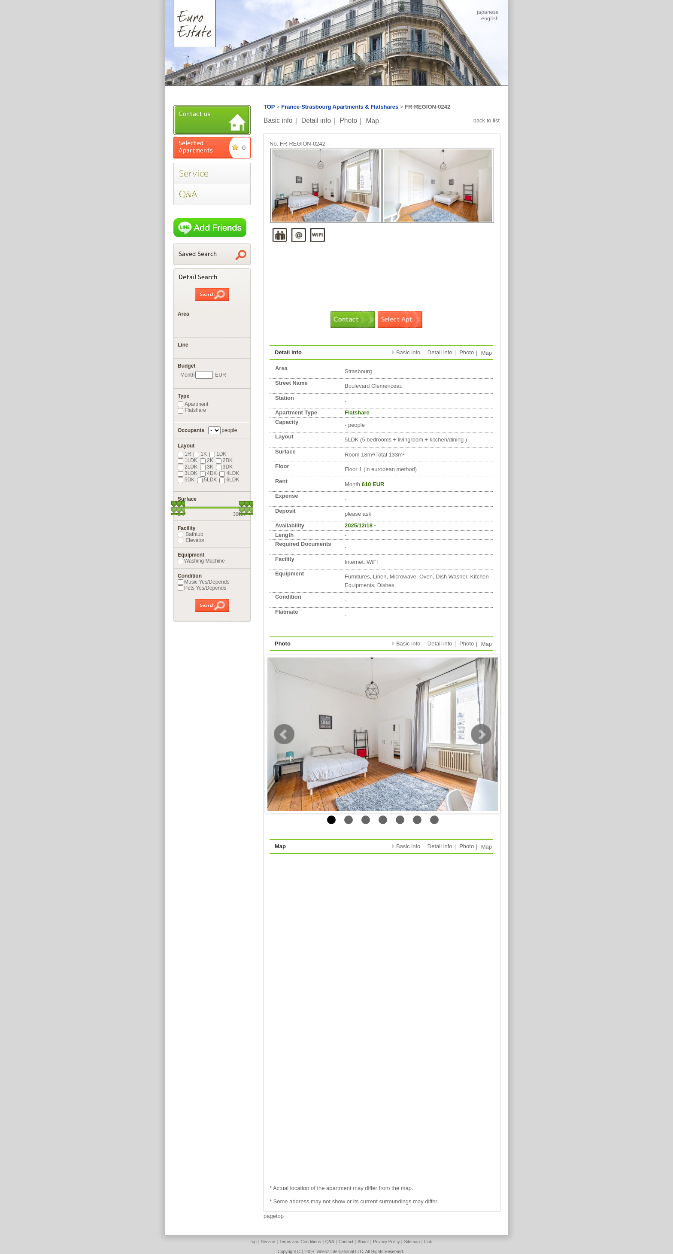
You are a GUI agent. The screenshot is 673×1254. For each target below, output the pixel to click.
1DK (217, 454)
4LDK (229, 473)
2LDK (187, 467)
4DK (208, 473)
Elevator (191, 540)
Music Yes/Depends (203, 582)
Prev (284, 734)
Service (268, 1241)
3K (206, 467)
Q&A (329, 1241)
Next (481, 734)
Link (428, 1241)
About (363, 1241)
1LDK (187, 460)
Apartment (193, 404)
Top (253, 1241)
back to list (486, 120)
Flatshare (192, 410)
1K (200, 454)
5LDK (207, 480)
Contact (346, 1241)
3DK (224, 467)
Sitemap (412, 1241)
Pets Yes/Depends (202, 588)
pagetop (274, 1216)
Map (372, 120)
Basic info (278, 120)
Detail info (316, 120)
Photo (348, 120)
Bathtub (190, 534)
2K (206, 460)
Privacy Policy (386, 1241)
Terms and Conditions (300, 1241)
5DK (186, 480)
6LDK (229, 480)
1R (184, 454)
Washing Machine (201, 561)
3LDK (187, 473)
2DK (224, 460)
